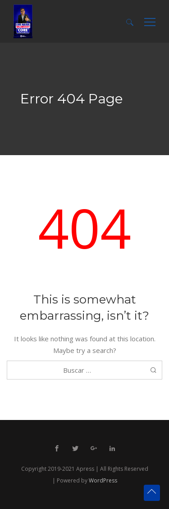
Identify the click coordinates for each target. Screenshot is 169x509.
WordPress (103, 480)
